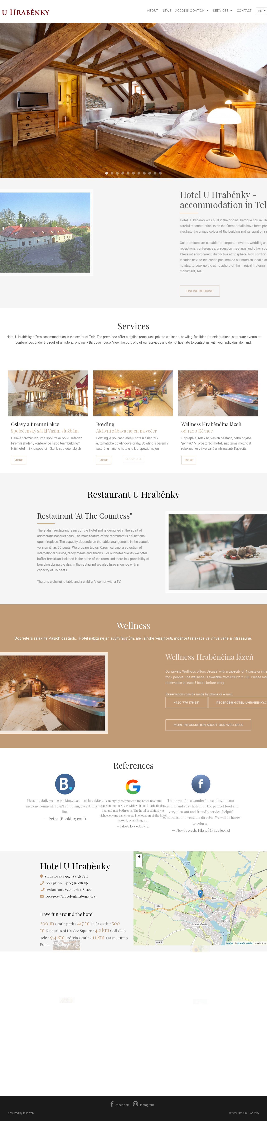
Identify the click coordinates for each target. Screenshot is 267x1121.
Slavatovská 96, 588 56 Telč (66, 876)
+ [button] (139, 857)
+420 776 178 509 (77, 889)
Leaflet (229, 943)
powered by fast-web (21, 1113)
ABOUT (152, 11)
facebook (120, 1105)
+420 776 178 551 (75, 882)
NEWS (166, 11)
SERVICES (220, 11)
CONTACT (244, 11)
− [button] (139, 863)
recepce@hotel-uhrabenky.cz (70, 896)
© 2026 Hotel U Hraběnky (244, 1113)
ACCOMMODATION (190, 11)
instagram (143, 1105)
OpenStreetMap (245, 943)
